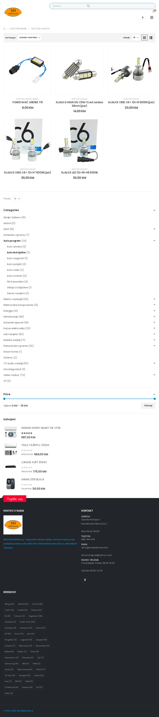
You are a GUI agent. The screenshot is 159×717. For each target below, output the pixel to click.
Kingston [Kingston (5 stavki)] (11, 639)
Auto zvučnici (14, 276)
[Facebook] (142, 17)
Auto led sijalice (24, 99)
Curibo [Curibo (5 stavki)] (22, 610)
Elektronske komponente (18, 305)
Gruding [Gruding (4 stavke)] (10, 627)
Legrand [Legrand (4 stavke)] (26, 639)
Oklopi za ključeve (17, 287)
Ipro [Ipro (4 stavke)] (30, 633)
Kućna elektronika (14, 328)
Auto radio (13, 270)
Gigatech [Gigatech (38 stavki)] (35, 616)
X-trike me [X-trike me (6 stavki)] (11, 687)
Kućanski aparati (13, 322)
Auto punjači (14, 264)
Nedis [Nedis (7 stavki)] (22, 651)
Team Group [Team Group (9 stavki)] (24, 669)
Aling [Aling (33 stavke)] (9, 604)
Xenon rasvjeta (16, 293)
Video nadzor (11, 375)
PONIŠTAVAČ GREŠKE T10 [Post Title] (28, 102)
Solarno (8, 357)
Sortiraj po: (10, 37)
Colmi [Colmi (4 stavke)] (9, 610)
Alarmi (7, 223)
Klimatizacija (10, 316)
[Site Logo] (12, 12)
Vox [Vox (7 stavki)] (8, 681)
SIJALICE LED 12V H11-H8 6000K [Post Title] (79, 172)
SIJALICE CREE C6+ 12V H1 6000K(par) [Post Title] (131, 102)
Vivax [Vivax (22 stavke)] (39, 675)
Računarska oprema (15, 346)
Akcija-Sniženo (12, 217)
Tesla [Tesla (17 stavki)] (40, 669)
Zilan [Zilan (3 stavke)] (9, 693)
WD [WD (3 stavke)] (18, 681)
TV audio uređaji (12, 363)
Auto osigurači (15, 258)
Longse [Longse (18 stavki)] (41, 639)
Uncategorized (12, 369)
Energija (8, 311)
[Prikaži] (136, 38)
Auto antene (14, 246)
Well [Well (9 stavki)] (29, 681)
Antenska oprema (14, 235)
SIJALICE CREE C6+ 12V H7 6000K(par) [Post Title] (27, 172)
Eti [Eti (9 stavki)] (7, 616)
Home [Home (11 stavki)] (40, 627)
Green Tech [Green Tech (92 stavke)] (27, 621)
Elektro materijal (13, 299)
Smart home (10, 351)
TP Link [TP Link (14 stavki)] (10, 675)
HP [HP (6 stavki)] (8, 633)
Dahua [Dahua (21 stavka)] (36, 610)
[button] (152, 17)
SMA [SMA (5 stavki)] (36, 663)
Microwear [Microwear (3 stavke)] (42, 645)
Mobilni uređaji (11, 340)
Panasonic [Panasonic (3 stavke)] (12, 657)
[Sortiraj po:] (30, 38)
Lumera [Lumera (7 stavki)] (10, 645)
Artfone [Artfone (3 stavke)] (23, 604)
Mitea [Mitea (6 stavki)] (9, 651)
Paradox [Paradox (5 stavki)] (28, 657)
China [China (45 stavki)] (37, 604)
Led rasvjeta (10, 334)
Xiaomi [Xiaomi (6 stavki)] (27, 687)
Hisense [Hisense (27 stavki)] (26, 627)
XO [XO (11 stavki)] (39, 687)
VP (4, 381)
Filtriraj (148, 405)
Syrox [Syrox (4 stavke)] (9, 669)
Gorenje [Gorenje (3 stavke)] (10, 621)
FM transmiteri (15, 281)
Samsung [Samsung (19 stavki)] (11, 663)
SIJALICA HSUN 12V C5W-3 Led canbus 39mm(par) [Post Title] (79, 104)
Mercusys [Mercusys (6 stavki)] (25, 645)
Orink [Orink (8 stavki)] (34, 651)
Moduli (36, 99)
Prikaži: (126, 37)
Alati (6, 229)
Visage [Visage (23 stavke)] (24, 675)
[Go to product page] (10, 432)
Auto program (12, 240)
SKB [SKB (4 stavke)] (25, 663)
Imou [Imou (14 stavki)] (19, 633)
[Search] (88, 6)
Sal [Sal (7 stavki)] (40, 657)
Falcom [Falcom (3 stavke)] (19, 616)
